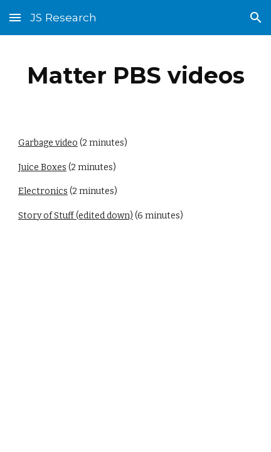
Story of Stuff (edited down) (75, 215)
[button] (15, 17)
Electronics (43, 191)
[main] (135, 75)
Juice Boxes (42, 167)
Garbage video (48, 142)
